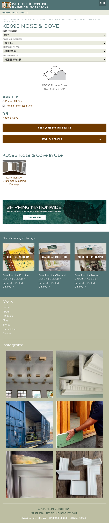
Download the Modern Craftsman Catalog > (87, 277)
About (6, 311)
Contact (7, 333)
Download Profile (52, 139)
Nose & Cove (10, 117)
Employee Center (58, 518)
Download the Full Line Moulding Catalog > (15, 277)
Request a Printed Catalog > (13, 285)
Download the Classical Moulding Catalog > (52, 277)
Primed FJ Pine (13, 101)
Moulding (47, 20)
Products (17, 20)
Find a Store (9, 329)
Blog (5, 320)
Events (6, 324)
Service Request (79, 518)
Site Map (42, 518)
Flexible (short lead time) (19, 105)
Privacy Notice (28, 518)
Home (6, 20)
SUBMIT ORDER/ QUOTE (15, 13)
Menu (103, 3)
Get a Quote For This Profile (54, 127)
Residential (32, 20)
